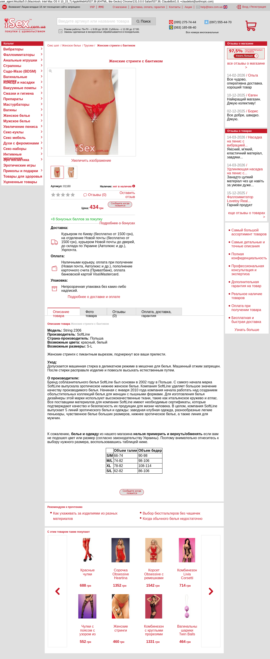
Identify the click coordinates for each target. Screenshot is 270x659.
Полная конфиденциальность (249, 256)
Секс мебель (14, 138)
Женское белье (16, 115)
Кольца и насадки (19, 82)
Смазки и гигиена (18, 93)
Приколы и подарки (20, 171)
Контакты (175, 7)
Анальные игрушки (20, 60)
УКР (92, 7)
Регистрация (258, 6)
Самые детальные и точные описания (248, 244)
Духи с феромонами (21, 143)
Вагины (10, 110)
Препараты (13, 99)
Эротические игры (19, 165)
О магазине (120, 7)
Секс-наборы (14, 149)
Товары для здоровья (22, 176)
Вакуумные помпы (19, 88)
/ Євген (252, 95)
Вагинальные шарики (15, 77)
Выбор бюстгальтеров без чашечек (171, 513)
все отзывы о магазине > (246, 65)
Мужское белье (16, 121)
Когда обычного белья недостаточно (173, 519)
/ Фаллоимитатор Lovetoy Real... (240, 197)
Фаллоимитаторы (19, 55)
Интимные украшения (13, 154)
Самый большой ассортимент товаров (249, 232)
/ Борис (252, 111)
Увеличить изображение (91, 160)
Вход (245, 6)
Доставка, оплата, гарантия (148, 7)
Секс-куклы (13, 132)
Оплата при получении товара (246, 308)
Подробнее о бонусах (117, 223)
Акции (188, 7)
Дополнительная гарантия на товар (246, 284)
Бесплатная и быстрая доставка (246, 320)
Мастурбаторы (16, 104)
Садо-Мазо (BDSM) (19, 71)
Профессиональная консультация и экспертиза (247, 270)
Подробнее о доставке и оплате (94, 297)
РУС (101, 7)
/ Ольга (252, 75)
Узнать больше (247, 330)
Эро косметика (16, 160)
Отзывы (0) (97, 195)
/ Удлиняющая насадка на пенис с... (245, 169)
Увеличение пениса (20, 127)
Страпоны (12, 66)
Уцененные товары (20, 182)
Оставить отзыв (127, 195)
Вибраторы (13, 49)
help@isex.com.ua (211, 7)
